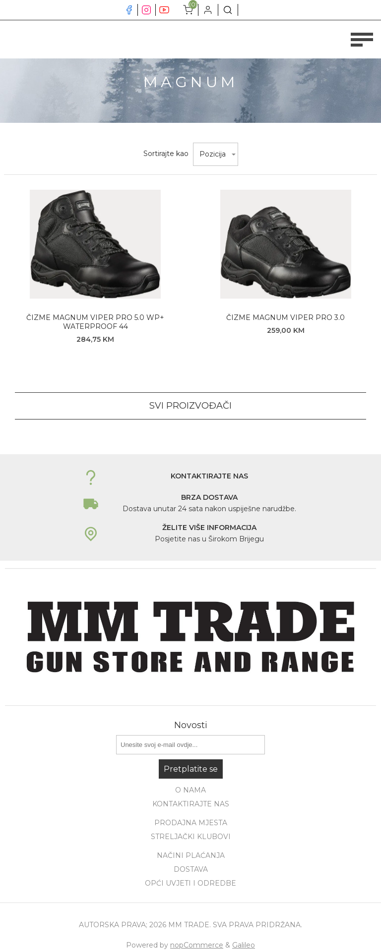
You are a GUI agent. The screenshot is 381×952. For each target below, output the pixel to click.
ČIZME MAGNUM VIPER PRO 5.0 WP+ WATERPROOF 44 (95, 322)
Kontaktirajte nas (190, 803)
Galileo (243, 945)
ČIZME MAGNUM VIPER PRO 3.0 (285, 317)
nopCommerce (196, 945)
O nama (190, 790)
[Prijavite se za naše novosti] (190, 744)
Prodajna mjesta (190, 822)
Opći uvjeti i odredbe (190, 883)
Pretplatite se (191, 769)
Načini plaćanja (191, 855)
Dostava (191, 869)
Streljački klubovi (191, 836)
